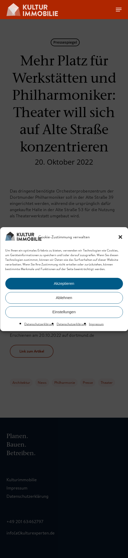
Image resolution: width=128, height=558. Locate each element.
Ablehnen (64, 297)
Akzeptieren (64, 283)
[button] (120, 237)
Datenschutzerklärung (39, 324)
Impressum (96, 324)
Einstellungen (64, 312)
